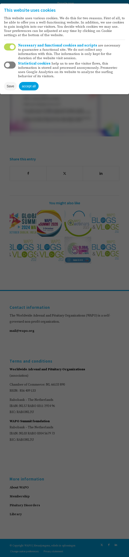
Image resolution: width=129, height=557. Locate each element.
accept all (29, 86)
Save (10, 86)
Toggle (10, 46)
